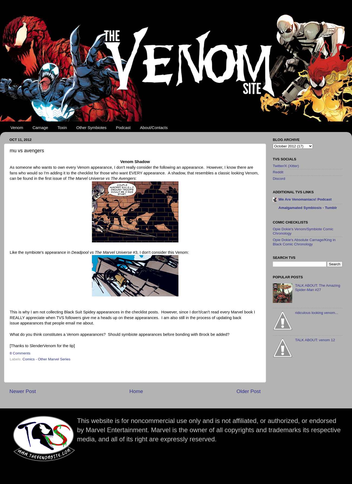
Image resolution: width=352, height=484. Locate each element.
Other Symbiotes (91, 127)
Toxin (62, 127)
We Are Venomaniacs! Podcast (305, 199)
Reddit (278, 172)
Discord (279, 179)
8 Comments (20, 353)
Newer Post (22, 391)
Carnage (40, 127)
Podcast (123, 127)
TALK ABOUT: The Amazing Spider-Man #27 (317, 287)
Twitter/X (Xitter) (286, 166)
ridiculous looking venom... (316, 313)
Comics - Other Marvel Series (46, 359)
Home (136, 391)
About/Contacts (154, 127)
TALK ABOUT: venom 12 (315, 340)
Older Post (249, 391)
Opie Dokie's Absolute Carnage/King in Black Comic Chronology (304, 242)
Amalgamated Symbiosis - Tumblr (307, 208)
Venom (17, 127)
